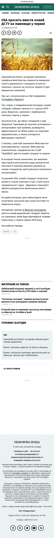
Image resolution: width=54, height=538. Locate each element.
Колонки (25, 13)
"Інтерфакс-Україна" (20, 473)
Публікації (15, 13)
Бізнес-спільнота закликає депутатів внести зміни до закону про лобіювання (26, 354)
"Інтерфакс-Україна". (12, 99)
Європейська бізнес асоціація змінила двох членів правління (26, 340)
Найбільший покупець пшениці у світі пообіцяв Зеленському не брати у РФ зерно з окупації (25, 290)
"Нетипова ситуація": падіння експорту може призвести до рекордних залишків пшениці (24, 300)
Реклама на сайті (21, 451)
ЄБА (15, 231)
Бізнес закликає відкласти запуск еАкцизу (25, 347)
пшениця (6, 231)
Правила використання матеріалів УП (27, 457)
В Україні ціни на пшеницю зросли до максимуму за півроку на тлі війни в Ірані (26, 311)
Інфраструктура (38, 13)
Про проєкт (35, 451)
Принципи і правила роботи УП (27, 460)
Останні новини (11, 369)
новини (5, 13)
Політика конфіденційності (27, 454)
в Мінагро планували (34, 209)
